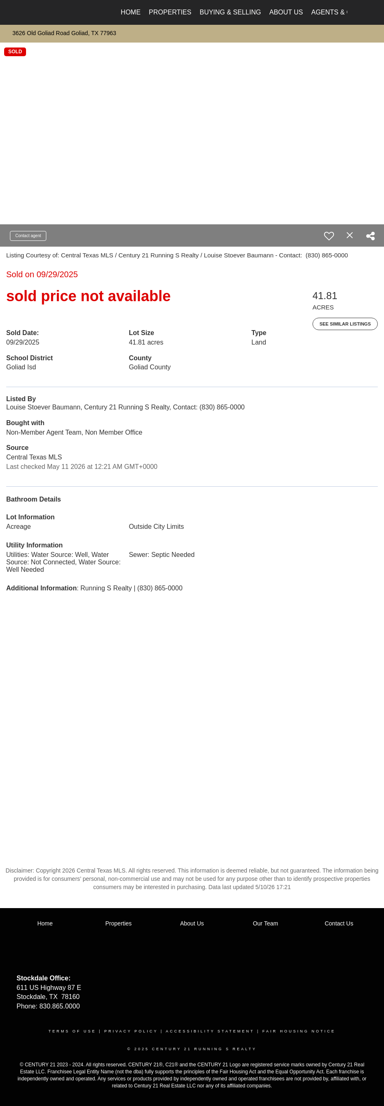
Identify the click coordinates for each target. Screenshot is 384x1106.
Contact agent (28, 235)
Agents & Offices (343, 12)
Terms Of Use (72, 1031)
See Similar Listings (345, 323)
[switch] (329, 236)
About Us (286, 12)
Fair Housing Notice (299, 1031)
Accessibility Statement (210, 1031)
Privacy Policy (131, 1031)
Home (131, 12)
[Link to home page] (41, 12)
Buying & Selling (230, 12)
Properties (170, 12)
